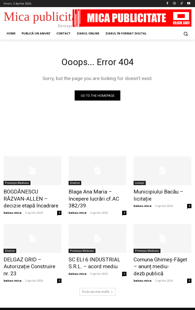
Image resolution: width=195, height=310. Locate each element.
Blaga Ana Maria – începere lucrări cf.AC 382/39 (94, 195)
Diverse (75, 184)
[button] (185, 34)
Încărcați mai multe (97, 279)
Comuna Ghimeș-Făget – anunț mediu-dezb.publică (158, 259)
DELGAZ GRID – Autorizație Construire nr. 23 (30, 259)
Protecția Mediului (17, 184)
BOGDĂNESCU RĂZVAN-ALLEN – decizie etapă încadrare (27, 198)
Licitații (139, 184)
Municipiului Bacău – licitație (160, 192)
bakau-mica (13, 210)
